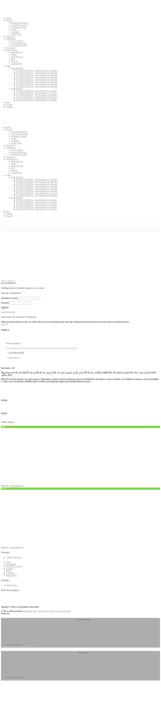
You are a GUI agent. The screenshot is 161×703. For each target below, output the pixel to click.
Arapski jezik (16, 64)
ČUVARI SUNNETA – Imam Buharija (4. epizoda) (36, 77)
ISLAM (9, 20)
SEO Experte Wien (46, 611)
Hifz (13, 59)
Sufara (13, 55)
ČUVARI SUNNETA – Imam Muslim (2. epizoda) (36, 93)
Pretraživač (10, 36)
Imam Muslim (17, 89)
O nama (9, 105)
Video (8, 66)
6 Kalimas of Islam (18, 27)
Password (5, 303)
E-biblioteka (11, 39)
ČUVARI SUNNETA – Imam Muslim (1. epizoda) (36, 91)
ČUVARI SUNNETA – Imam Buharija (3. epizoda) (36, 75)
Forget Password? (8, 312)
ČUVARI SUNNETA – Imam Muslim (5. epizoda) (36, 100)
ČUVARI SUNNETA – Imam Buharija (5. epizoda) (36, 80)
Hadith (14, 30)
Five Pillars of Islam (19, 25)
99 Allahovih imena (19, 45)
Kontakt (9, 107)
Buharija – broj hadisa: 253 (12, 486)
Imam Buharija (17, 68)
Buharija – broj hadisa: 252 (12, 547)
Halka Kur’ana (17, 57)
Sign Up (4, 324)
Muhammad (11, 564)
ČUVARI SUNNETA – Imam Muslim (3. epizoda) (36, 95)
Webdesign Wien (30, 611)
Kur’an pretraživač (18, 43)
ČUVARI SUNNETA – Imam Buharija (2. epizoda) (36, 73)
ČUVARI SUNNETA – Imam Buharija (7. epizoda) (36, 84)
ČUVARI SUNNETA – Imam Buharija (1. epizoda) (36, 70)
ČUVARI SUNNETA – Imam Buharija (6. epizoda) (36, 82)
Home (8, 18)
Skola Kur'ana (11, 50)
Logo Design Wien (63, 611)
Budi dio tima (11, 585)
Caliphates (15, 32)
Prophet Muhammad (19, 23)
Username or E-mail (9, 298)
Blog (8, 102)
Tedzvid (14, 61)
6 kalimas (10, 569)
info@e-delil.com (14, 557)
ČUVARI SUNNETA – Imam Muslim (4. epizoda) (36, 98)
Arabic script (16, 34)
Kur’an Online (17, 41)
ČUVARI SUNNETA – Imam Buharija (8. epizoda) (36, 86)
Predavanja (10, 48)
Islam (8, 562)
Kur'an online (11, 575)
